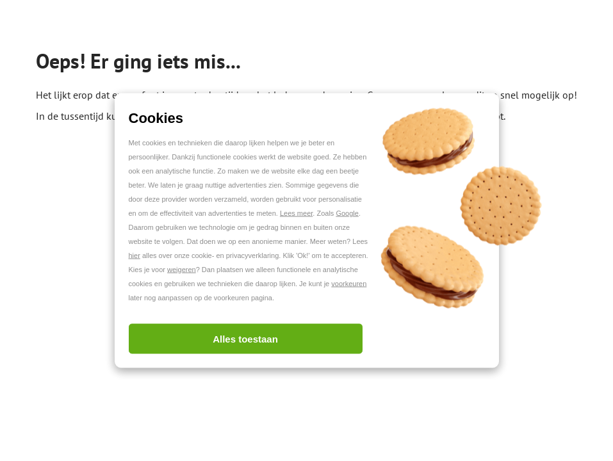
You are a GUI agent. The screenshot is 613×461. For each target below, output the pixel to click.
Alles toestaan (245, 339)
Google (347, 213)
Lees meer (296, 213)
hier (134, 255)
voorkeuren (348, 283)
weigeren (181, 269)
